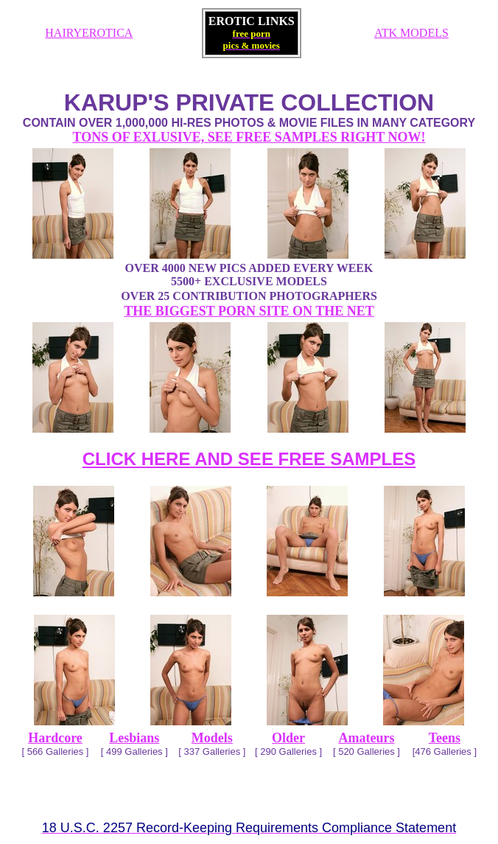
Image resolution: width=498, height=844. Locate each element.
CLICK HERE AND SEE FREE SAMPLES (249, 459)
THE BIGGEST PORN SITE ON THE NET (249, 311)
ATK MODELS (411, 33)
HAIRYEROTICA (89, 33)
